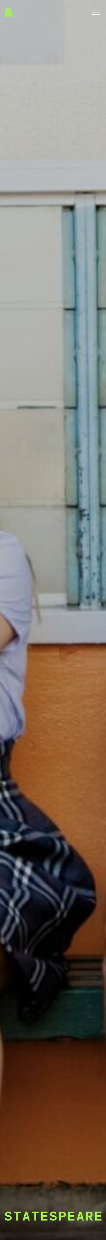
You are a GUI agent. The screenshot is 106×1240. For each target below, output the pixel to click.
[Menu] (95, 12)
